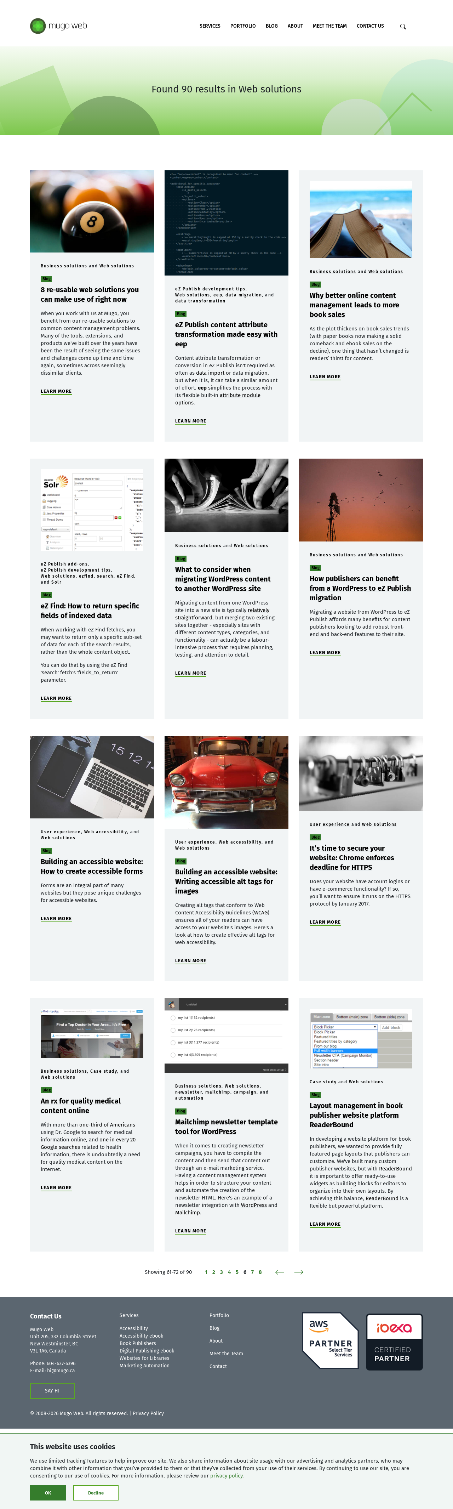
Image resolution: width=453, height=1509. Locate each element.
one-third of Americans (107, 1125)
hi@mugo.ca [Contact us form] (61, 1371)
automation (189, 1098)
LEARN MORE (56, 391)
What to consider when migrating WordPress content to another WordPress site (223, 579)
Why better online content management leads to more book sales (354, 305)
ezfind (86, 576)
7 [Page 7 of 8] (252, 1272)
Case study (103, 1071)
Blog (272, 26)
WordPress (254, 1205)
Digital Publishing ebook (147, 1351)
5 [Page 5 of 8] (237, 1272)
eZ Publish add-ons (64, 564)
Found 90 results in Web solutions (226, 89)
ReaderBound (395, 1168)
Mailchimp (187, 1212)
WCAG (261, 912)
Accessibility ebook (141, 1336)
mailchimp (217, 1092)
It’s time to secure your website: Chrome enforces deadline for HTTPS (352, 858)
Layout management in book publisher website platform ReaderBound (356, 1115)
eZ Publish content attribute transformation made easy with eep (226, 334)
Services (210, 26)
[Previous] (282, 1272)
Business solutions (64, 265)
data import (210, 373)
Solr (56, 582)
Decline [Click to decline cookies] (96, 1493)
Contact (218, 1366)
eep (218, 295)
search (105, 576)
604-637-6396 (61, 1364)
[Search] (403, 26)
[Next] (296, 1272)
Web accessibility (105, 831)
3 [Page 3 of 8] (221, 1272)
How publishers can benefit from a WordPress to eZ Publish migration (360, 588)
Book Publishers (138, 1343)
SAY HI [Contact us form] (52, 1391)
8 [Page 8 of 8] (260, 1272)
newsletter (188, 1092)
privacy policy (226, 1476)
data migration (243, 295)
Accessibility (134, 1329)
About (295, 26)
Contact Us (370, 26)
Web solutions (116, 265)
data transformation (200, 301)
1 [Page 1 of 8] (206, 1272)
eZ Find (125, 576)
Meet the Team (330, 26)
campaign (245, 1092)
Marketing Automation (145, 1366)
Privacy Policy (148, 1414)
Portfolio (243, 26)
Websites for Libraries (145, 1358)
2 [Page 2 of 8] (213, 1272)
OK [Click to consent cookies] (48, 1493)
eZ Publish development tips (210, 289)
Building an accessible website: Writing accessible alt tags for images (226, 881)
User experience (61, 831)
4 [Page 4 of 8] (229, 1272)
